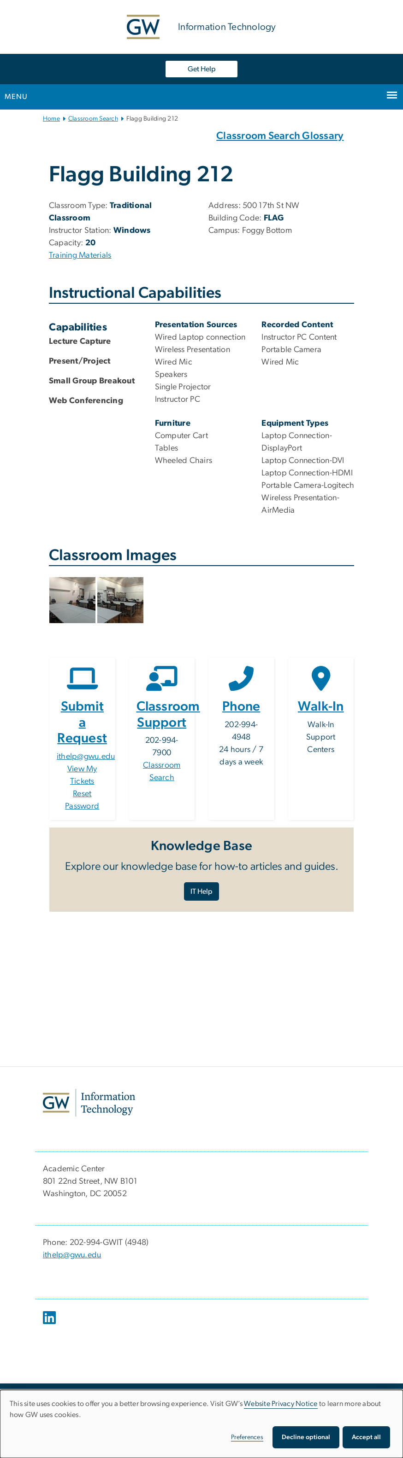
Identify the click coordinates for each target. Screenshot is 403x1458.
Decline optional (306, 1437)
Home (51, 119)
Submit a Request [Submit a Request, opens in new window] (82, 723)
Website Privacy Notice (281, 1403)
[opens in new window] (50, 1324)
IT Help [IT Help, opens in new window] (201, 891)
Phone (241, 706)
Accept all (366, 1437)
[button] (73, 600)
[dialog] (201, 1424)
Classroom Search (93, 119)
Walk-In (321, 706)
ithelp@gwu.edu (86, 756)
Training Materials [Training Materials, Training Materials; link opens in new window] (80, 255)
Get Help (202, 69)
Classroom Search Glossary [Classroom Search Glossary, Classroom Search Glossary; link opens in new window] (280, 136)
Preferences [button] (247, 1437)
